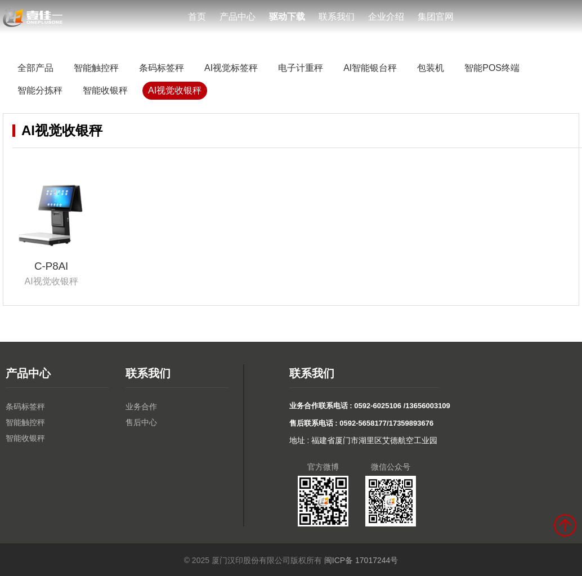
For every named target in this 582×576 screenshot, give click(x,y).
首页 (197, 16)
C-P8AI (51, 266)
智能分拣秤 (39, 90)
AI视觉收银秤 (175, 90)
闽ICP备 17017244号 (361, 560)
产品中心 (238, 16)
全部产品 (35, 68)
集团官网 (436, 16)
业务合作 (141, 406)
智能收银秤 (105, 90)
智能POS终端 (492, 68)
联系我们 (337, 16)
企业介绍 (386, 16)
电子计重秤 (300, 68)
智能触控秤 (96, 68)
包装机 (430, 68)
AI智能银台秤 (370, 68)
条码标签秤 (161, 68)
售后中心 (141, 422)
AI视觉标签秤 (231, 68)
